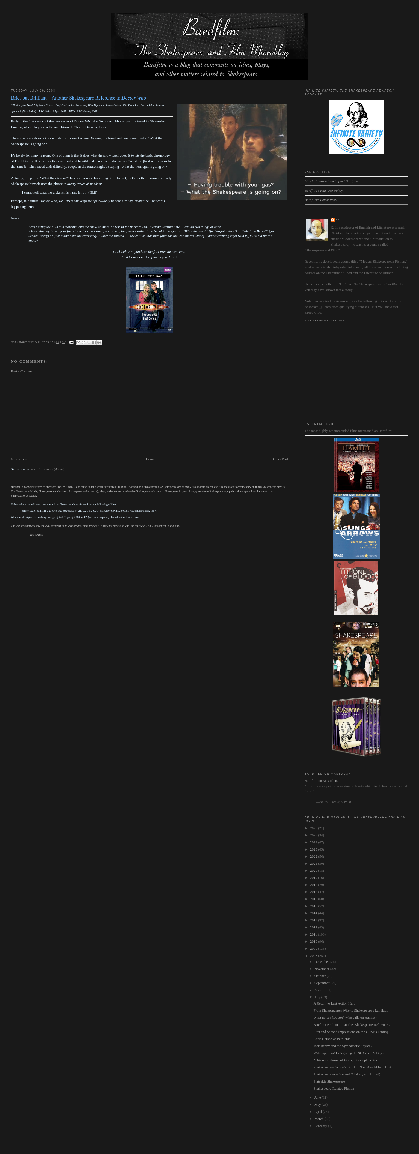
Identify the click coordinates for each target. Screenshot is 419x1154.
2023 (314, 849)
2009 (314, 948)
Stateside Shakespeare (329, 1081)
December (322, 962)
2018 (314, 885)
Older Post (280, 459)
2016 (314, 899)
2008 (314, 956)
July (317, 997)
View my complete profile (325, 320)
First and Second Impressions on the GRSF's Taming (350, 1032)
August (320, 990)
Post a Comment (22, 371)
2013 (314, 920)
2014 (314, 913)
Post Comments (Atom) (47, 469)
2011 (314, 934)
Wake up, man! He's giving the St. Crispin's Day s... (350, 1053)
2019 (314, 878)
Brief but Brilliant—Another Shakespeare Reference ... (352, 1025)
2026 (314, 828)
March (319, 1119)
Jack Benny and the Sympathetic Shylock (342, 1046)
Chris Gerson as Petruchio (331, 1039)
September (322, 983)
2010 (314, 941)
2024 (314, 842)
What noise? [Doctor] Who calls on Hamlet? (345, 1017)
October (320, 976)
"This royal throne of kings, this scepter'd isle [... (347, 1060)
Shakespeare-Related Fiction (333, 1088)
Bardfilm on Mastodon (321, 781)
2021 (314, 863)
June (318, 1097)
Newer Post (19, 459)
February (321, 1126)
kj (337, 219)
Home (150, 459)
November (322, 969)
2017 (314, 892)
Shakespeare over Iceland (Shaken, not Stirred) (346, 1074)
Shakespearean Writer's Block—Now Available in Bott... (353, 1067)
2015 (314, 906)
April (318, 1112)
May (318, 1104)
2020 (314, 870)
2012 (314, 927)
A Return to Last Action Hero (334, 1003)
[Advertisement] (149, 415)
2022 (314, 856)
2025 (314, 835)
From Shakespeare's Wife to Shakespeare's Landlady (350, 1010)
